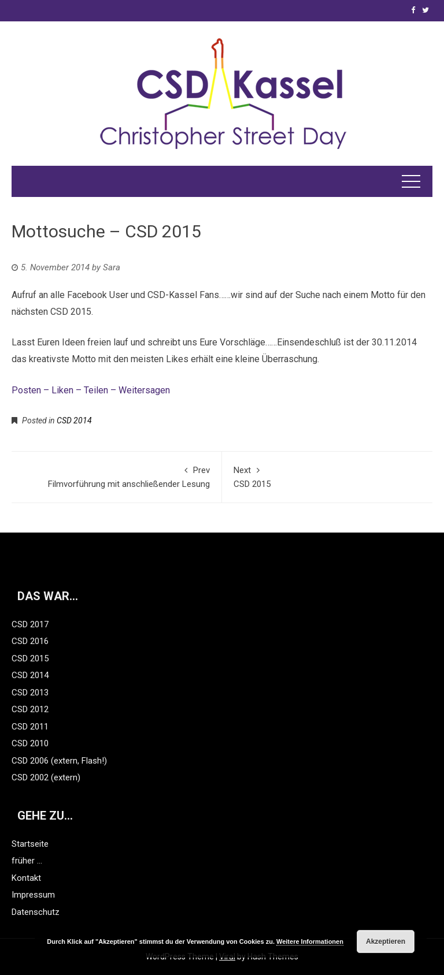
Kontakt (26, 878)
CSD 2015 (327, 476)
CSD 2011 (30, 726)
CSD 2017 (30, 624)
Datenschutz (36, 912)
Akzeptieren (385, 941)
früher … (27, 860)
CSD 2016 (30, 641)
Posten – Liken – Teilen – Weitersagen (92, 390)
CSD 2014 (74, 420)
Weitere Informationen (309, 941)
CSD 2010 (30, 743)
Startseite (30, 844)
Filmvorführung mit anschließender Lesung (116, 476)
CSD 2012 (30, 709)
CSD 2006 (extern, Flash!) (59, 761)
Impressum (33, 895)
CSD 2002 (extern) (46, 777)
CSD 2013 (30, 692)
